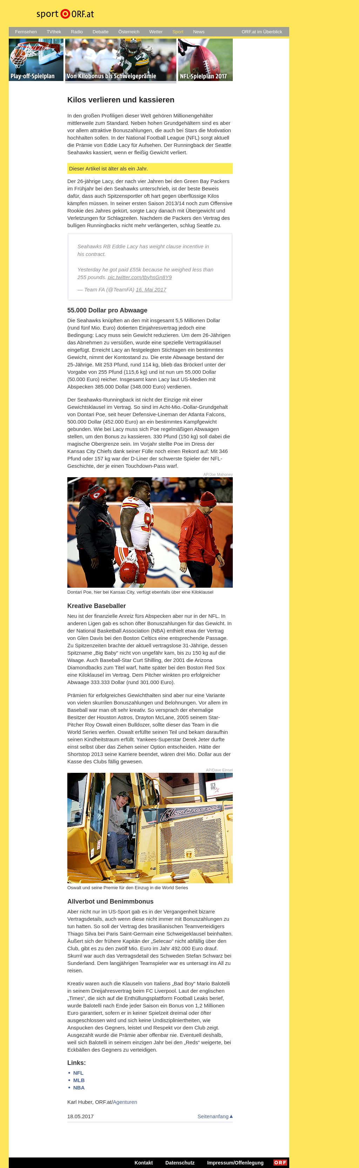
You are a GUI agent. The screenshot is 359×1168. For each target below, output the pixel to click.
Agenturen (125, 1102)
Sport (177, 31)
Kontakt (144, 1163)
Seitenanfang (213, 1116)
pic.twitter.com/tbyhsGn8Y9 (140, 277)
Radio (77, 31)
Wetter (156, 31)
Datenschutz (180, 1163)
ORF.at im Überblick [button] (262, 31)
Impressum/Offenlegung (235, 1163)
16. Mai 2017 (151, 289)
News (199, 31)
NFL (78, 1073)
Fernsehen (26, 31)
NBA (79, 1088)
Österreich (129, 31)
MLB (79, 1080)
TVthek (54, 31)
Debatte (101, 31)
